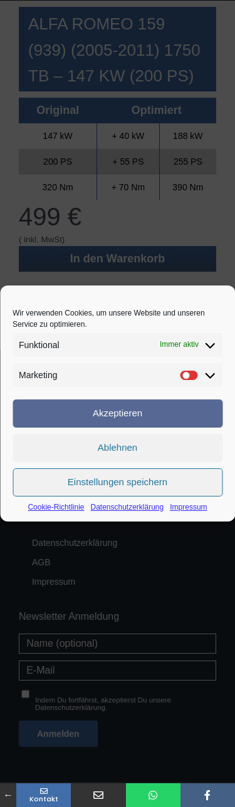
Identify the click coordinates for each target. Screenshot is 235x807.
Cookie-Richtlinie (56, 507)
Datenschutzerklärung (127, 507)
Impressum (188, 507)
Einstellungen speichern (117, 481)
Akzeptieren (117, 413)
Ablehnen (117, 447)
